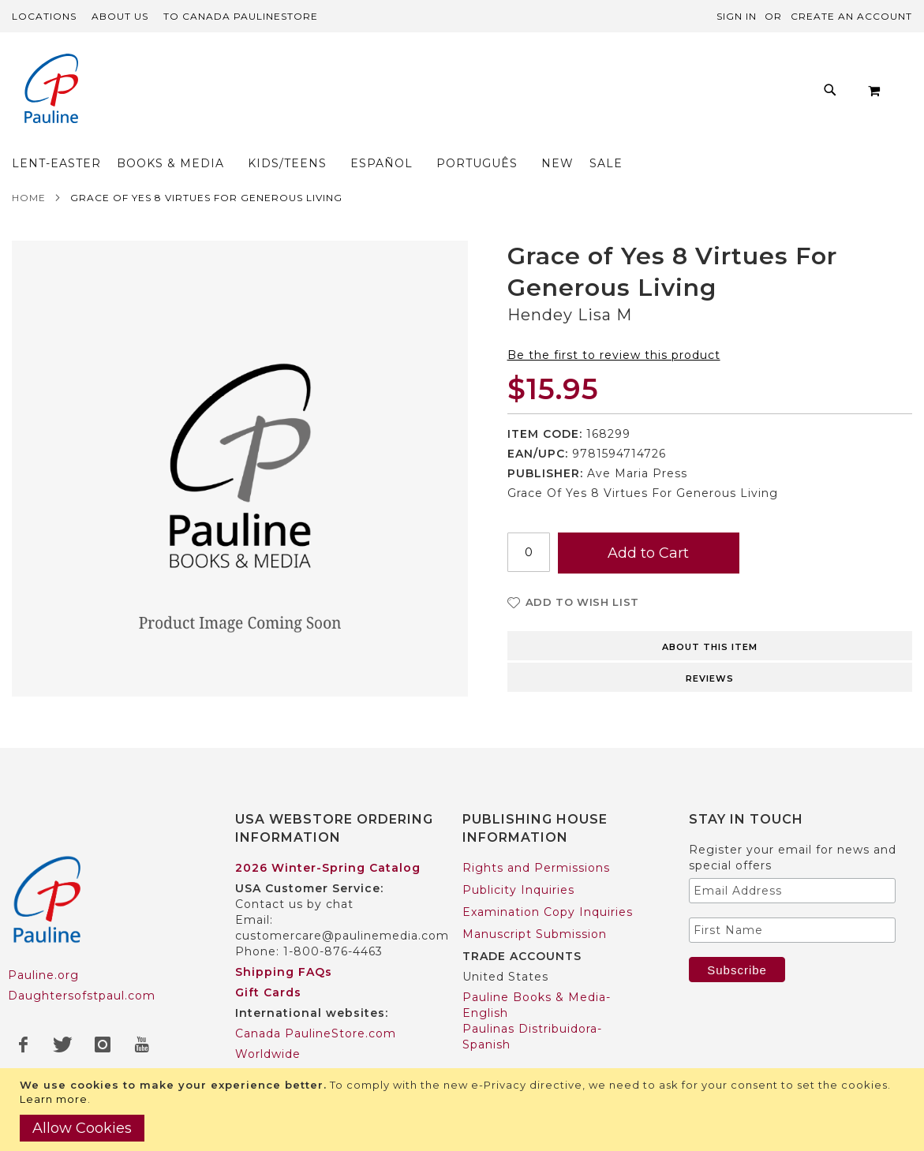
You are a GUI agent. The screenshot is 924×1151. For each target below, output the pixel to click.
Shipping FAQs (283, 941)
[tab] (709, 614)
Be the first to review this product (613, 324)
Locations (44, 16)
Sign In (736, 16)
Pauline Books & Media (534, 1066)
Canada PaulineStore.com (315, 1003)
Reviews (710, 647)
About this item (710, 616)
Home (29, 167)
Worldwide (268, 1023)
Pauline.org (43, 944)
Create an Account (851, 16)
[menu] (445, 94)
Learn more (54, 1099)
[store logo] (51, 90)
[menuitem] (170, 94)
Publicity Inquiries (518, 859)
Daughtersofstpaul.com (81, 965)
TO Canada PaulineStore (240, 16)
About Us (120, 16)
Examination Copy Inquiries (547, 881)
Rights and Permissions (536, 837)
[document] (464, 1110)
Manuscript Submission (534, 903)
